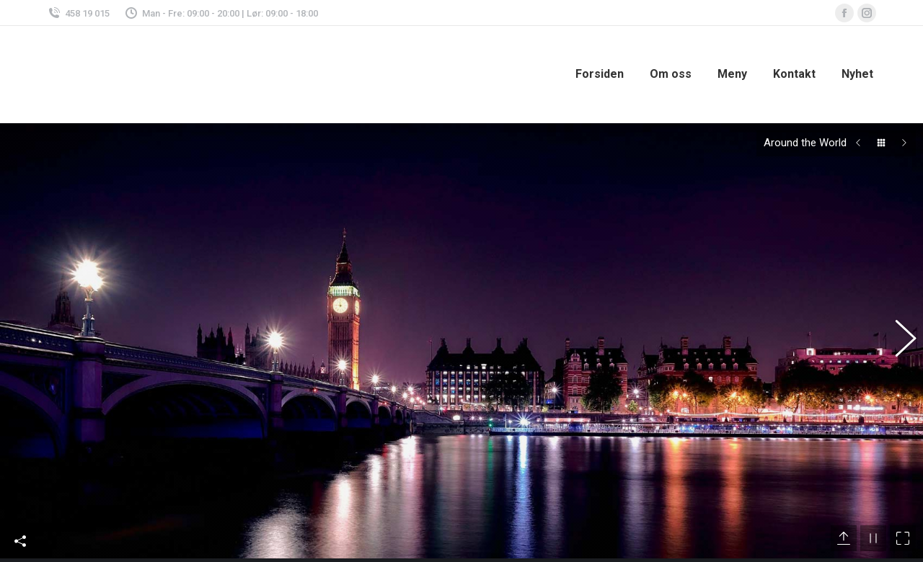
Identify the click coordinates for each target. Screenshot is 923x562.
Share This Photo (20, 527)
